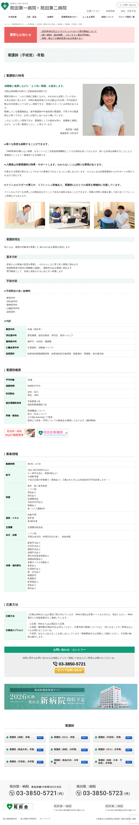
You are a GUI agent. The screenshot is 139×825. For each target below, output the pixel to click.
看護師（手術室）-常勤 (109, 737)
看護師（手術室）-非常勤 (22, 761)
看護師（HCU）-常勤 (64, 737)
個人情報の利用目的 (28, 819)
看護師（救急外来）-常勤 (22, 749)
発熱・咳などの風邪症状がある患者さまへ (62, 38)
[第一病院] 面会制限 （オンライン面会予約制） (66, 35)
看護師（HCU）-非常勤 (109, 749)
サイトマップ (45, 819)
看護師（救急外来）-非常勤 (66, 761)
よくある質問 (88, 17)
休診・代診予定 (128, 11)
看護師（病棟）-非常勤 (65, 749)
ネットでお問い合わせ (69, 670)
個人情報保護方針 (10, 819)
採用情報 (110, 11)
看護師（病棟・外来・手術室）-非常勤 (110, 761)
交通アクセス (93, 11)
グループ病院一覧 (126, 17)
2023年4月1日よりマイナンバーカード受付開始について (69, 31)
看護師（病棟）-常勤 (20, 737)
